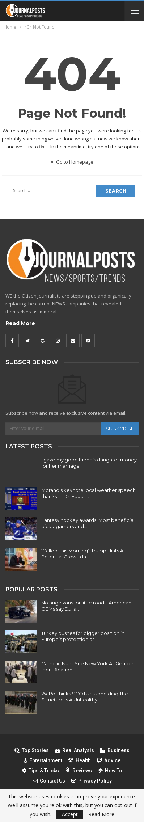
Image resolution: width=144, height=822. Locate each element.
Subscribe (120, 428)
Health (79, 760)
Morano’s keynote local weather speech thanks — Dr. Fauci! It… (88, 493)
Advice (108, 760)
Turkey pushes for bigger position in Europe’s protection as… (82, 636)
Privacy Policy (91, 781)
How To (110, 770)
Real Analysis (74, 750)
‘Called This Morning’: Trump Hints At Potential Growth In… (83, 554)
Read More (20, 323)
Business (115, 750)
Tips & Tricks (40, 770)
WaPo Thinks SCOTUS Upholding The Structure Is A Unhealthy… (84, 697)
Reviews (78, 770)
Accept (70, 814)
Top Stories (31, 750)
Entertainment (43, 760)
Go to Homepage (72, 162)
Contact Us (49, 781)
